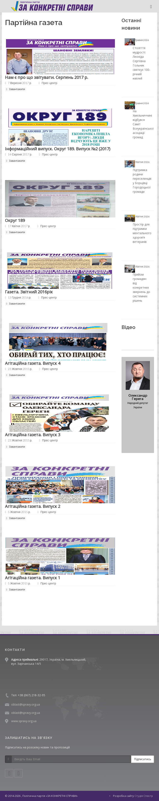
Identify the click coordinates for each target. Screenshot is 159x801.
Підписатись (142, 759)
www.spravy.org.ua (23, 721)
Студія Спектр (144, 796)
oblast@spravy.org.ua (25, 704)
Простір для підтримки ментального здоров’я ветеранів (142, 233)
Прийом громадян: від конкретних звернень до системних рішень (141, 287)
